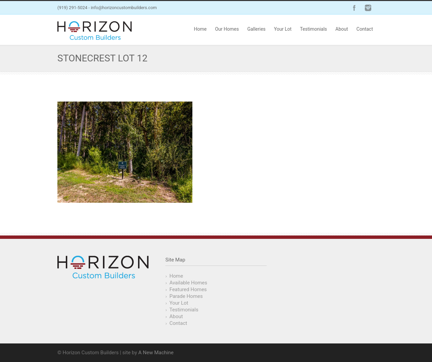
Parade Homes (186, 296)
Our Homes (227, 29)
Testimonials (313, 29)
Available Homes (188, 283)
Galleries (256, 29)
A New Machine (155, 353)
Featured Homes (188, 289)
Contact (364, 29)
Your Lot (283, 29)
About (341, 29)
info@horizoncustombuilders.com (124, 7)
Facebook (354, 8)
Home (200, 29)
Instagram (368, 8)
